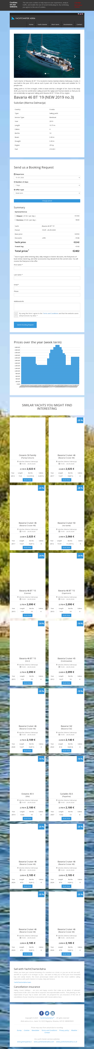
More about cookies (78, 6)
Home (31, 24)
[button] (19, 56)
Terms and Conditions (50, 313)
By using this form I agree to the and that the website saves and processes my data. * (48, 314)
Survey (19, 1030)
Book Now (27, 480)
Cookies (26, 1030)
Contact (79, 24)
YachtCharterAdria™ (47, 1018)
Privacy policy (64, 1030)
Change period (47, 201)
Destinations (67, 24)
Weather (74, 1030)
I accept (78, 3)
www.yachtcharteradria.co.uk (66, 1042)
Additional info (19, 301)
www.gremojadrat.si (24, 1042)
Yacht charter (42, 24)
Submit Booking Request (25, 325)
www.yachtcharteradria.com (44, 1042)
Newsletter (35, 1030)
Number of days (21, 182)
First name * (18, 265)
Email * (16, 285)
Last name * (18, 275)
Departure (19, 174)
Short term (55, 24)
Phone (16, 291)
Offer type (19, 190)
